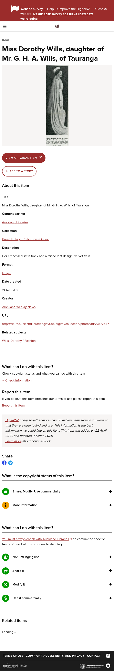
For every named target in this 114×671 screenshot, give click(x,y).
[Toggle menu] (5, 27)
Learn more (13, 441)
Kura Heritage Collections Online (25, 239)
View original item (24, 157)
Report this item (13, 405)
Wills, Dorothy (12, 340)
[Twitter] (108, 665)
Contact (94, 656)
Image (6, 273)
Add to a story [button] (21, 171)
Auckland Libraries (15, 222)
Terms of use (13, 656)
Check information (17, 380)
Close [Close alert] (101, 9)
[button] (110, 491)
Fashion (30, 340)
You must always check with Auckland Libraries (35, 539)
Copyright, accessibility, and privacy (55, 656)
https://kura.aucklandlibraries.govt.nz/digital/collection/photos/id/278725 (53, 324)
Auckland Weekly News (18, 307)
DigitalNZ (12, 420)
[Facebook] (108, 656)
